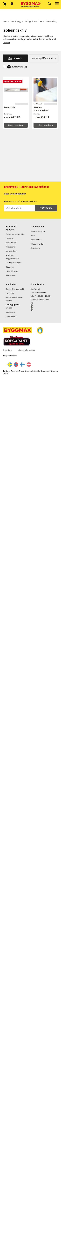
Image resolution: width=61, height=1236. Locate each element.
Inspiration (11, 284)
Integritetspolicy (10, 356)
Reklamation (36, 240)
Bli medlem (10, 275)
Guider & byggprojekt (15, 289)
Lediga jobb (11, 316)
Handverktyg (51, 21)
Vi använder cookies (26, 350)
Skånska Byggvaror (41, 371)
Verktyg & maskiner (33, 21)
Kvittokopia (35, 248)
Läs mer (6, 42)
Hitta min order (37, 244)
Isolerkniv (9, 107)
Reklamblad (11, 242)
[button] (40, 330)
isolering (23, 36)
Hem (5, 21)
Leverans (9, 238)
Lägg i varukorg (16, 125)
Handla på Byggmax (11, 228)
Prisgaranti (10, 247)
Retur (33, 235)
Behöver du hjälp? (38, 231)
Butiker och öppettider (15, 234)
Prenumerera (46, 208)
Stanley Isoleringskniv (41, 109)
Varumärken (11, 251)
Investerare (10, 312)
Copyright (7, 350)
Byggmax (28, 371)
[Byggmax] (30, 5)
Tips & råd (10, 293)
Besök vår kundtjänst (15, 193)
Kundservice (37, 226)
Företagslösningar (13, 263)
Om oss (9, 308)
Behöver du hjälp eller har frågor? (26, 187)
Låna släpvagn (12, 271)
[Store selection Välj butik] (12, 4)
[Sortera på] (43, 58)
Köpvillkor (10, 267)
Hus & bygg (16, 21)
